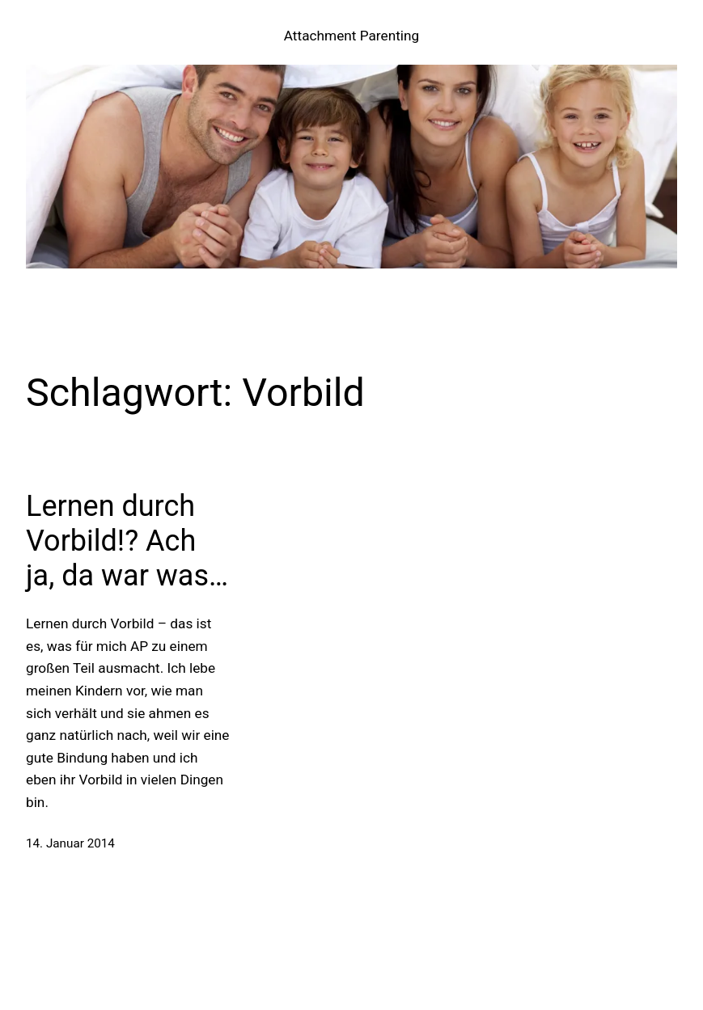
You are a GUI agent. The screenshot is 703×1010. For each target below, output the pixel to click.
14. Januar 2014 (70, 843)
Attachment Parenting (351, 35)
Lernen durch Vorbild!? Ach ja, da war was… (127, 541)
